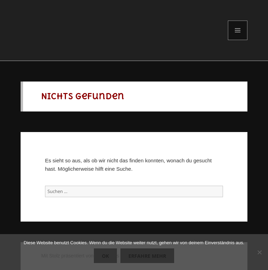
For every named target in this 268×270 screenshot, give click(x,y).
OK (105, 256)
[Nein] (259, 252)
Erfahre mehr (147, 256)
